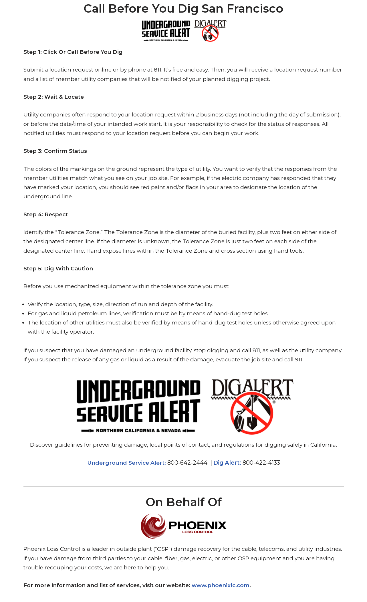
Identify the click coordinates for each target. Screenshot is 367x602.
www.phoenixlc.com (220, 585)
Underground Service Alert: (126, 463)
